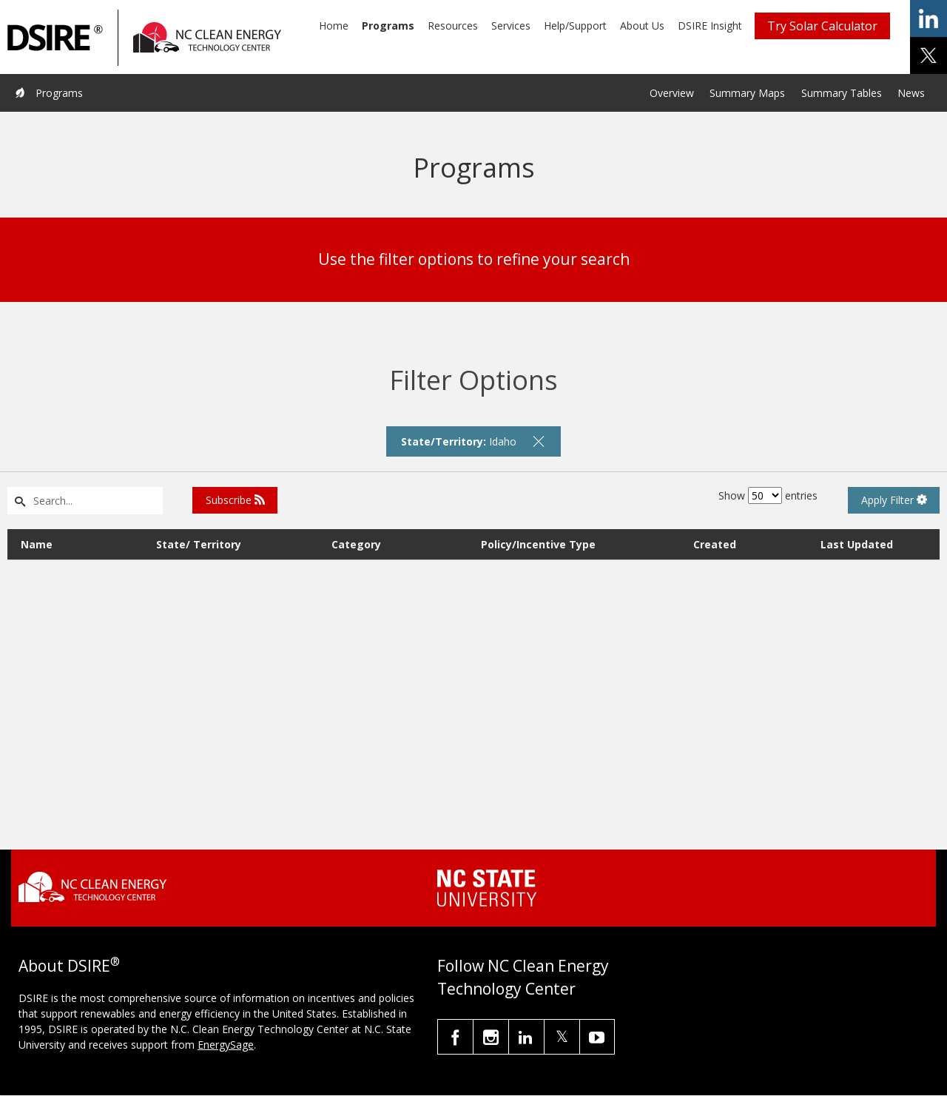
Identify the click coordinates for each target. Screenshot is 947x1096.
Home (333, 26)
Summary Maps (747, 93)
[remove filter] (538, 441)
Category (356, 544)
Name (37, 544)
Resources (453, 26)
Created (714, 544)
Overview (672, 93)
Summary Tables (841, 93)
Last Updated (856, 544)
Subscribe (235, 500)
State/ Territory (198, 544)
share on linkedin (928, 18)
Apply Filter (894, 500)
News (911, 93)
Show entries (768, 495)
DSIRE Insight (710, 26)
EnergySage (226, 1045)
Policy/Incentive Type (538, 544)
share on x (928, 55)
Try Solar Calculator (822, 26)
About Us (642, 26)
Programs (388, 26)
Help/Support (575, 26)
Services (510, 26)
